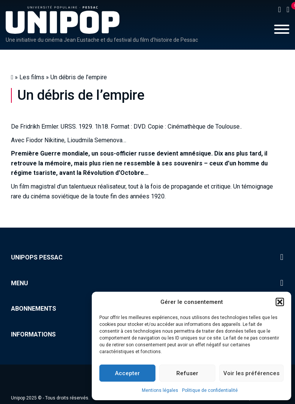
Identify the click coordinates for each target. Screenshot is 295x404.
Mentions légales (160, 390)
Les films (31, 77)
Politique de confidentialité (210, 390)
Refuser (187, 373)
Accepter (127, 373)
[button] (280, 302)
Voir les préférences (251, 373)
